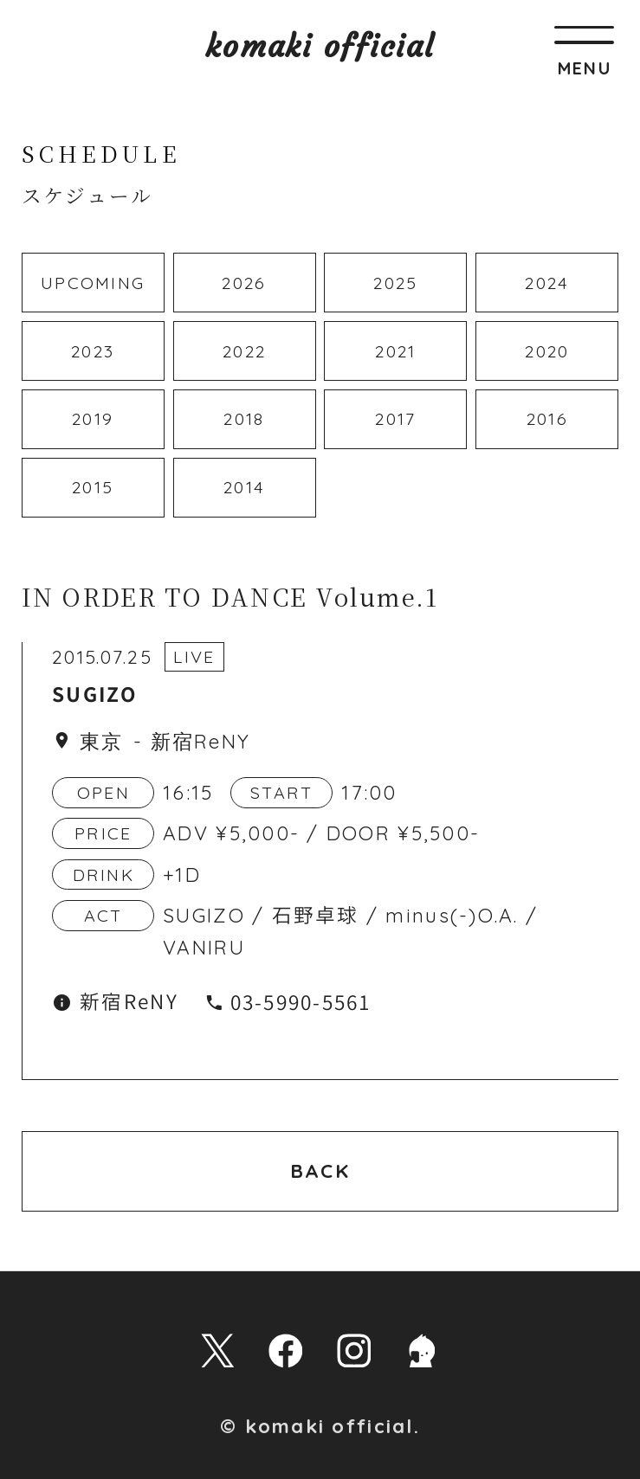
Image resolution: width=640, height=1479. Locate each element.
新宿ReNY (201, 741)
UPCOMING (93, 282)
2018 (243, 418)
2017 (395, 418)
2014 (244, 487)
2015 (92, 487)
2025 (395, 282)
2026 (244, 282)
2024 (547, 282)
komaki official (320, 46)
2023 (92, 351)
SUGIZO (95, 695)
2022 (244, 351)
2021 (395, 351)
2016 (547, 418)
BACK (320, 1170)
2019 (92, 418)
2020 (547, 351)
